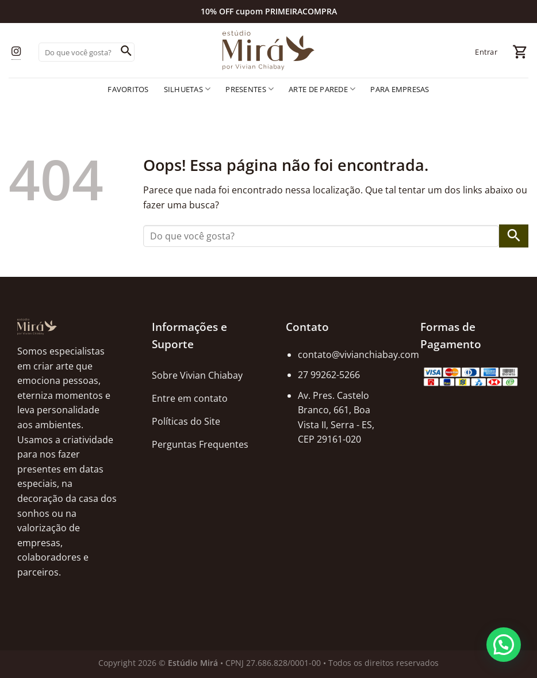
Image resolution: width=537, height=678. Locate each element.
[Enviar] (126, 52)
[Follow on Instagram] (16, 52)
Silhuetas (187, 88)
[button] (503, 644)
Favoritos (128, 89)
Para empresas (399, 89)
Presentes (249, 88)
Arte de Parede (322, 88)
